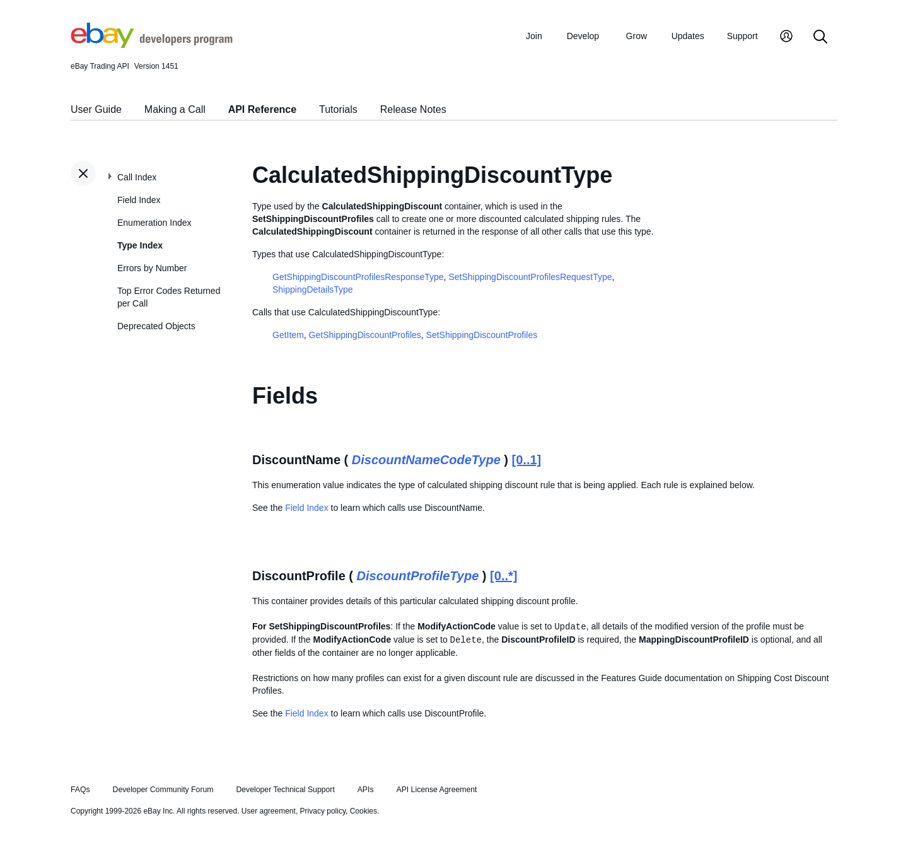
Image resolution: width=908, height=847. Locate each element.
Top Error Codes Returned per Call (168, 297)
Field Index (138, 200)
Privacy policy (323, 811)
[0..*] (503, 576)
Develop (583, 36)
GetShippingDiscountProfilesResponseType (358, 277)
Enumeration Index (154, 223)
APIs (366, 789)
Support (742, 36)
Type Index (140, 245)
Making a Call (175, 109)
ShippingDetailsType (312, 289)
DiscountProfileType (418, 576)
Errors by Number (152, 268)
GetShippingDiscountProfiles (365, 335)
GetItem (288, 335)
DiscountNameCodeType (426, 460)
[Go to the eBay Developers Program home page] (152, 45)
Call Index (136, 177)
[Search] (820, 37)
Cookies (363, 811)
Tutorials (338, 109)
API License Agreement (436, 789)
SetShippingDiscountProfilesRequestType (530, 277)
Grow (636, 36)
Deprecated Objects (156, 326)
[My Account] (786, 37)
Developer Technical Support (285, 789)
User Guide (96, 109)
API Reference (262, 109)
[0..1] (527, 460)
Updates (688, 36)
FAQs (80, 789)
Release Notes (413, 109)
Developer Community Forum (163, 789)
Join (534, 36)
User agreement (269, 811)
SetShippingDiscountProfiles (482, 335)
